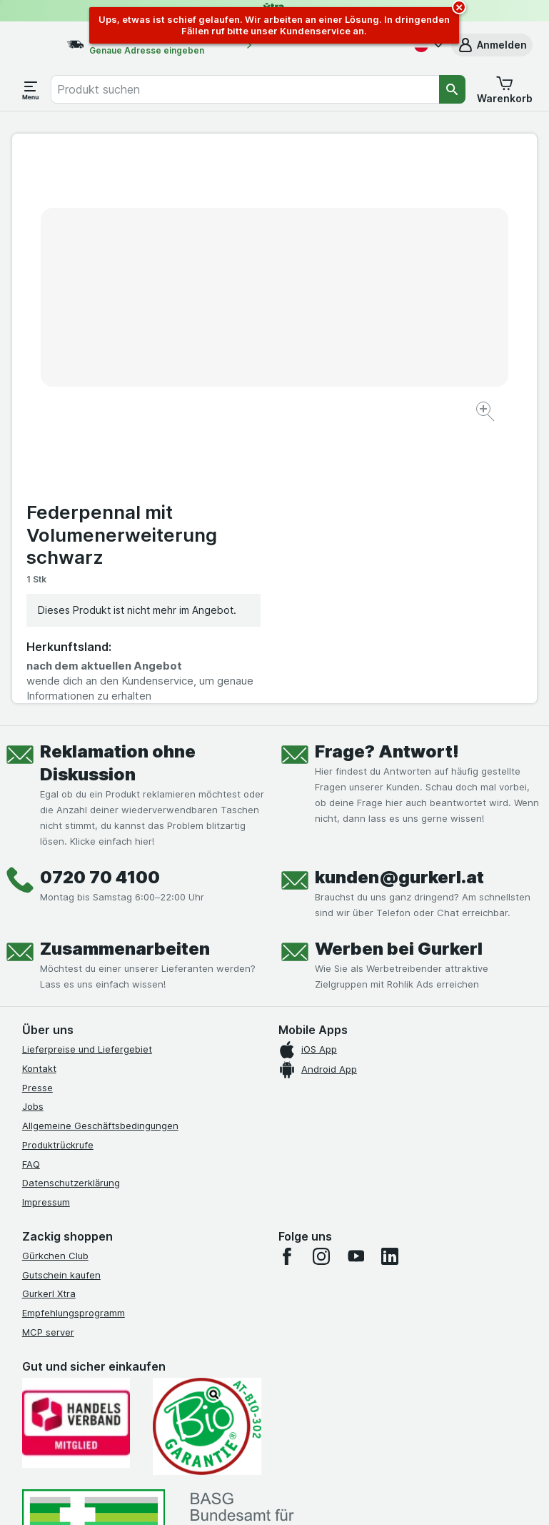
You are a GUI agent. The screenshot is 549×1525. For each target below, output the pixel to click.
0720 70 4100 (100, 600)
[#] (93, 1271)
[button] (492, 45)
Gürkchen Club (55, 978)
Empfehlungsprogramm (73, 1035)
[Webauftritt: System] (206, 1496)
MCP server (48, 1054)
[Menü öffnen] (30, 89)
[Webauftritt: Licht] (270, 1496)
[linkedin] (389, 979)
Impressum (46, 924)
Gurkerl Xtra (49, 1017)
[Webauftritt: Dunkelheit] (342, 1496)
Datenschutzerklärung (71, 906)
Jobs (33, 829)
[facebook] (287, 979)
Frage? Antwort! (387, 474)
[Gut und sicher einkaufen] (207, 1149)
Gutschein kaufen (61, 997)
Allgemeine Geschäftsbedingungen (100, 848)
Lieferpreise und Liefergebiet (87, 772)
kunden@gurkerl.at (399, 600)
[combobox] (244, 89)
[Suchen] (452, 89)
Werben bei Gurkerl (399, 671)
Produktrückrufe (58, 867)
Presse (37, 810)
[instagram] (321, 979)
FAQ (31, 887)
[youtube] (355, 979)
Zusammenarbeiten (125, 671)
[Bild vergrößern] (224, 374)
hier (261, 1402)
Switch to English (304, 1438)
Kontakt (39, 791)
